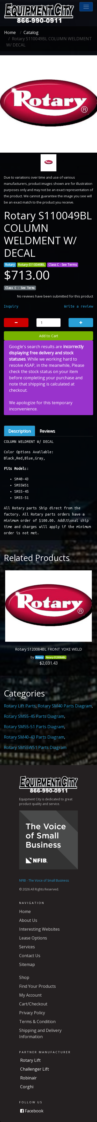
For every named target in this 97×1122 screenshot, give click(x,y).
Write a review (78, 306)
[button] (86, 6)
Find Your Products (37, 986)
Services (27, 947)
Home (10, 32)
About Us (28, 920)
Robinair (28, 1078)
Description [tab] (19, 431)
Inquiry (11, 306)
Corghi (26, 1087)
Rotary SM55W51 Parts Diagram (35, 747)
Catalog (31, 32)
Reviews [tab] (47, 431)
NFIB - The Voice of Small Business (44, 880)
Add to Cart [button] (48, 335)
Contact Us (29, 955)
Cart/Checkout (33, 1004)
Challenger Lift (34, 1069)
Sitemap (27, 964)
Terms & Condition (37, 1021)
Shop (24, 977)
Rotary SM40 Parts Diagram (65, 706)
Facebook (31, 1111)
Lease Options (33, 938)
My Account (30, 995)
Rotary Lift (30, 1060)
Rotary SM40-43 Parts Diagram (34, 737)
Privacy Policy (32, 1013)
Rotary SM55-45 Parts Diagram (34, 716)
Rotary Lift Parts (20, 706)
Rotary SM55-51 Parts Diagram (34, 726)
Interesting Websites (39, 929)
